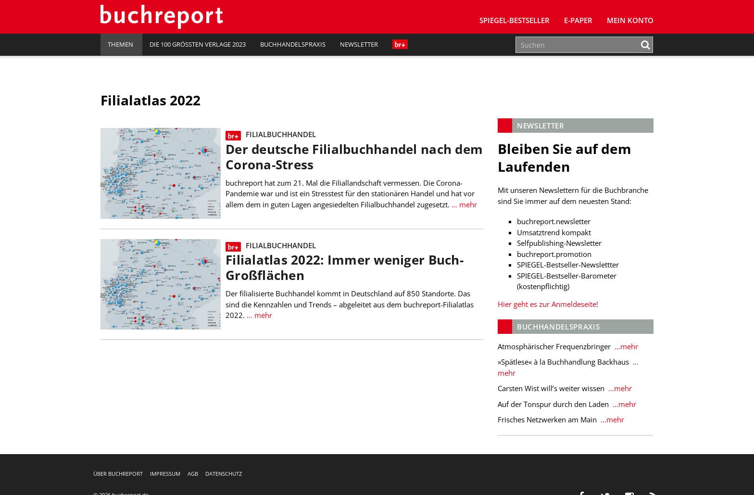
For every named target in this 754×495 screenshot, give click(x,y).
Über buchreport (118, 473)
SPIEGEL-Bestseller (514, 20)
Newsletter (359, 44)
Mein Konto (630, 20)
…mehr (625, 346)
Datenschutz (223, 473)
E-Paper (578, 20)
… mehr (463, 204)
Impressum (165, 473)
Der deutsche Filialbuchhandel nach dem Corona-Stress (354, 157)
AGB (193, 473)
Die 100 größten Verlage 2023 (198, 44)
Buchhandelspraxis (293, 44)
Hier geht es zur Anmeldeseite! (548, 304)
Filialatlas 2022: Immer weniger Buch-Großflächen (345, 268)
